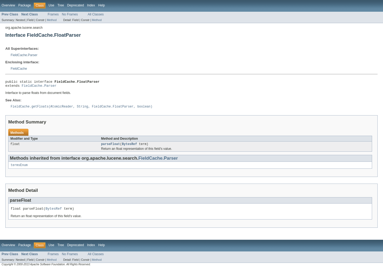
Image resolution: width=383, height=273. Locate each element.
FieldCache (19, 69)
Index (91, 5)
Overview (8, 5)
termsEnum (19, 168)
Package (24, 5)
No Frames (70, 14)
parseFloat (110, 146)
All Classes (96, 14)
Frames (53, 14)
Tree (60, 5)
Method (51, 20)
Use (51, 5)
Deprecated (75, 5)
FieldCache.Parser (24, 55)
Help (101, 5)
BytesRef (129, 146)
